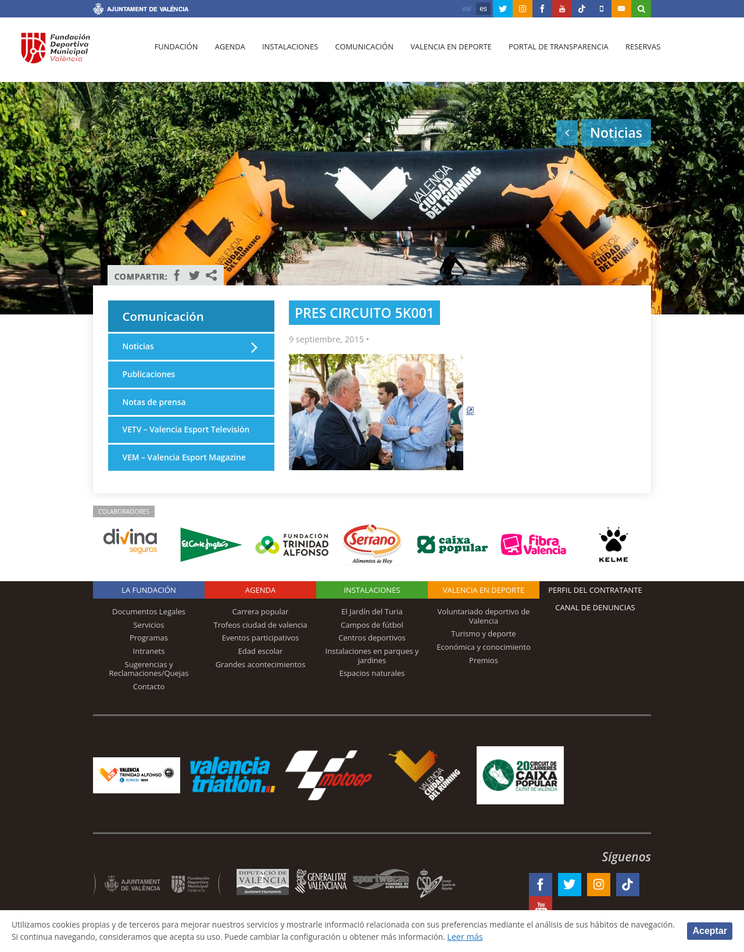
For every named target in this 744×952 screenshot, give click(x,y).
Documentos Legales (148, 623)
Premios (483, 671)
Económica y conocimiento (484, 658)
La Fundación (148, 601)
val (466, 9)
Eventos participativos (260, 649)
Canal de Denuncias (595, 619)
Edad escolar (260, 662)
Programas (149, 649)
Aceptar (709, 930)
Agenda (227, 53)
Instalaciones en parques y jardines (372, 667)
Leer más (538, 936)
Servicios (148, 636)
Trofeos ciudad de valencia (260, 636)
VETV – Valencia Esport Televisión (168, 440)
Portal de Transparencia (550, 53)
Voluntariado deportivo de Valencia (484, 628)
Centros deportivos (372, 649)
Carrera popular (261, 623)
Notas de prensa (156, 405)
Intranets (149, 662)
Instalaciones (286, 53)
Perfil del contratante (595, 601)
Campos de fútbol (372, 636)
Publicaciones (150, 376)
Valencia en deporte (444, 53)
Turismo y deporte (483, 645)
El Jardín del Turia (371, 623)
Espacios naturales (372, 684)
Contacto (149, 697)
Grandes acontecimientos (261, 675)
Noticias (139, 349)
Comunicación (359, 53)
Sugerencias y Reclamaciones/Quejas (149, 680)
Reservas (633, 53)
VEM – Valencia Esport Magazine (187, 474)
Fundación (175, 53)
